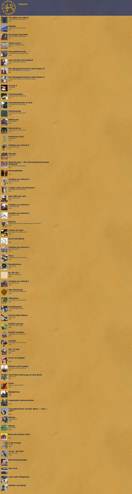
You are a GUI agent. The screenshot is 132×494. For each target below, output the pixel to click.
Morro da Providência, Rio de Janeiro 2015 (27, 70)
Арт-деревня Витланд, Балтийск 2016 (27, 53)
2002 (27, 411)
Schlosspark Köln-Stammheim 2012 (27, 164)
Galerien (22, 4)
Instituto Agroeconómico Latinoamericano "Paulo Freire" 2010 (27, 223)
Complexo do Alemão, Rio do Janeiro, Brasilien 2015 (27, 79)
